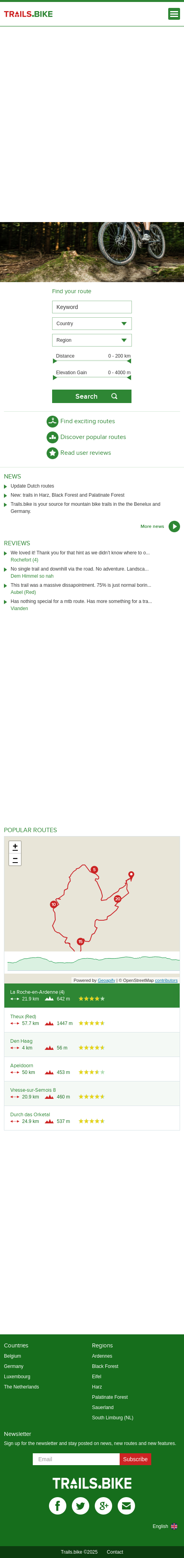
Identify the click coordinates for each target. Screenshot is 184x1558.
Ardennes (102, 1356)
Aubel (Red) (23, 592)
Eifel (96, 1376)
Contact (115, 1552)
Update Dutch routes (32, 486)
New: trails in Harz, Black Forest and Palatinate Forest (67, 495)
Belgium (12, 1356)
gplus (103, 1506)
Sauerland (103, 1407)
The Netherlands (21, 1387)
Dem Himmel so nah (32, 576)
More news (152, 526)
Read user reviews (85, 453)
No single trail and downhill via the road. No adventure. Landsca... (80, 569)
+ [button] (15, 847)
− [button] (15, 859)
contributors (166, 980)
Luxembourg (17, 1376)
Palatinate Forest (110, 1397)
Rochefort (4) (24, 560)
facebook (57, 1506)
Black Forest (105, 1366)
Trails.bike (28, 14)
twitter (80, 1506)
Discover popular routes (93, 437)
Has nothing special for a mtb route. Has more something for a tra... (81, 601)
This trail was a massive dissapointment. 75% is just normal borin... (81, 585)
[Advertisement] (92, 122)
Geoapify (106, 980)
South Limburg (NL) (112, 1417)
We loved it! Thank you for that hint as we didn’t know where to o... (80, 553)
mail (126, 1506)
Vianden (19, 608)
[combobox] (92, 323)
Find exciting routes (87, 421)
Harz (97, 1387)
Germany (13, 1366)
